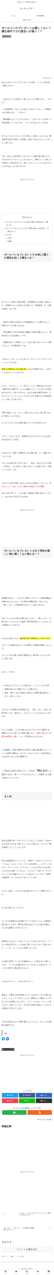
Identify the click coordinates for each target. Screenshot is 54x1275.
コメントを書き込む (27, 1249)
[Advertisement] (27, 195)
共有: (10, 238)
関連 (10, 241)
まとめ (8, 235)
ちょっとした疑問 (8, 1049)
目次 (24, 217)
